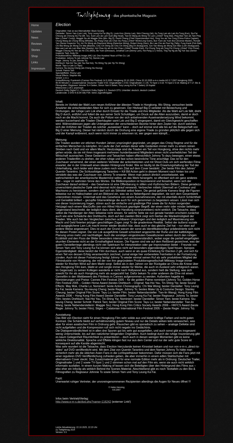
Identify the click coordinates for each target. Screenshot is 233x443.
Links (34, 62)
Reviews (36, 43)
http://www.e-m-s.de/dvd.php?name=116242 (83, 401)
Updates (36, 31)
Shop (34, 56)
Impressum (38, 68)
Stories (35, 49)
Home (35, 25)
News (34, 37)
